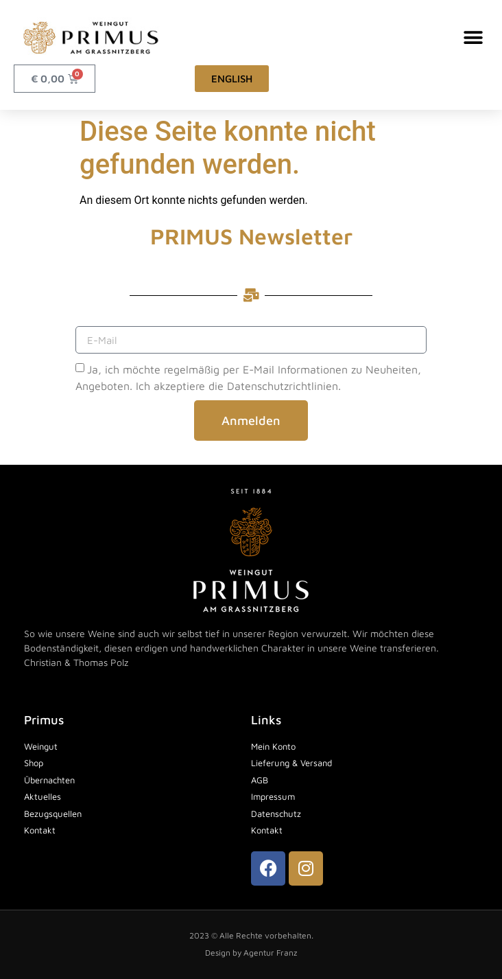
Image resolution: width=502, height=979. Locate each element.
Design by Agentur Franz (251, 952)
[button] (472, 37)
